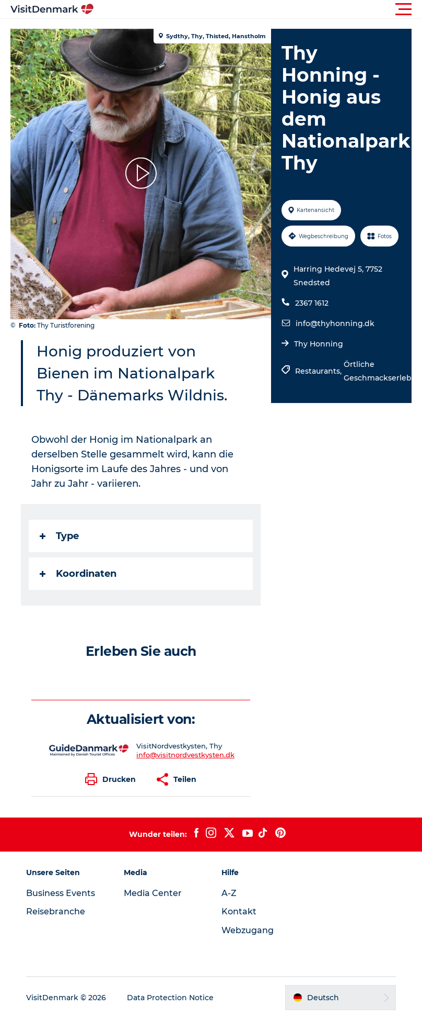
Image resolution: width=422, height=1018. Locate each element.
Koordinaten (78, 573)
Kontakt (238, 911)
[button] (258, 9)
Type (59, 536)
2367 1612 (312, 303)
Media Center (153, 893)
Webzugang (247, 930)
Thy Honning (318, 344)
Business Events (60, 893)
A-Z (229, 893)
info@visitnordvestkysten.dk (185, 755)
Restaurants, (319, 371)
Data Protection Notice (170, 997)
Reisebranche (55, 911)
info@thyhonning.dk (335, 323)
